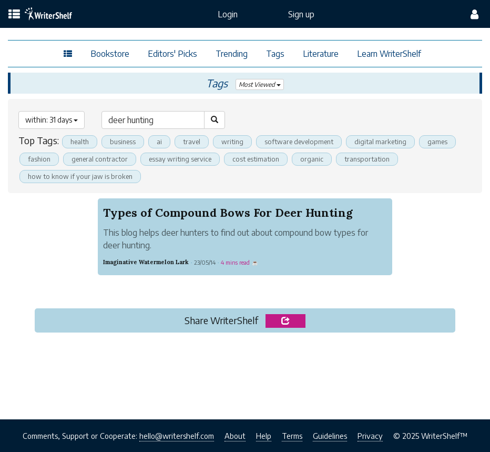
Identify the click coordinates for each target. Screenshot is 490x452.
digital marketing (380, 141)
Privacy (370, 435)
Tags (275, 53)
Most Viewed (260, 84)
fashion (39, 159)
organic (311, 159)
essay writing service (180, 159)
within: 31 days (51, 119)
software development (298, 141)
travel (191, 141)
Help (263, 435)
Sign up (301, 14)
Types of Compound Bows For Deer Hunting (228, 212)
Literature (321, 53)
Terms (292, 435)
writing (232, 141)
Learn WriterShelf (389, 53)
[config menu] (474, 14)
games (437, 141)
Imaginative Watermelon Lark (146, 262)
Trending (232, 53)
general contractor (100, 159)
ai (159, 141)
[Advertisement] (245, 373)
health (79, 141)
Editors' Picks (172, 53)
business (123, 141)
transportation (367, 159)
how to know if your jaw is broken (80, 176)
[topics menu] (14, 15)
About (235, 435)
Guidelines (330, 435)
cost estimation (255, 159)
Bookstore (109, 53)
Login (228, 14)
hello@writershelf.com (176, 435)
